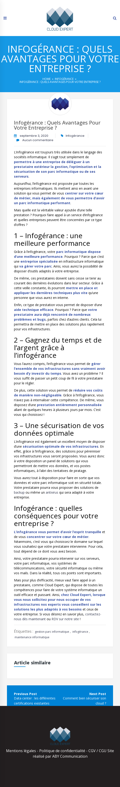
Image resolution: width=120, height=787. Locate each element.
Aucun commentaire (37, 140)
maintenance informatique (32, 637)
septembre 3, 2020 (34, 136)
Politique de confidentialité (62, 750)
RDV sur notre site (65, 619)
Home (46, 79)
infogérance (80, 632)
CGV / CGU (97, 750)
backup (19, 492)
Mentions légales (21, 750)
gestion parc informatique (52, 632)
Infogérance (64, 79)
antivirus (52, 492)
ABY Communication (69, 756)
